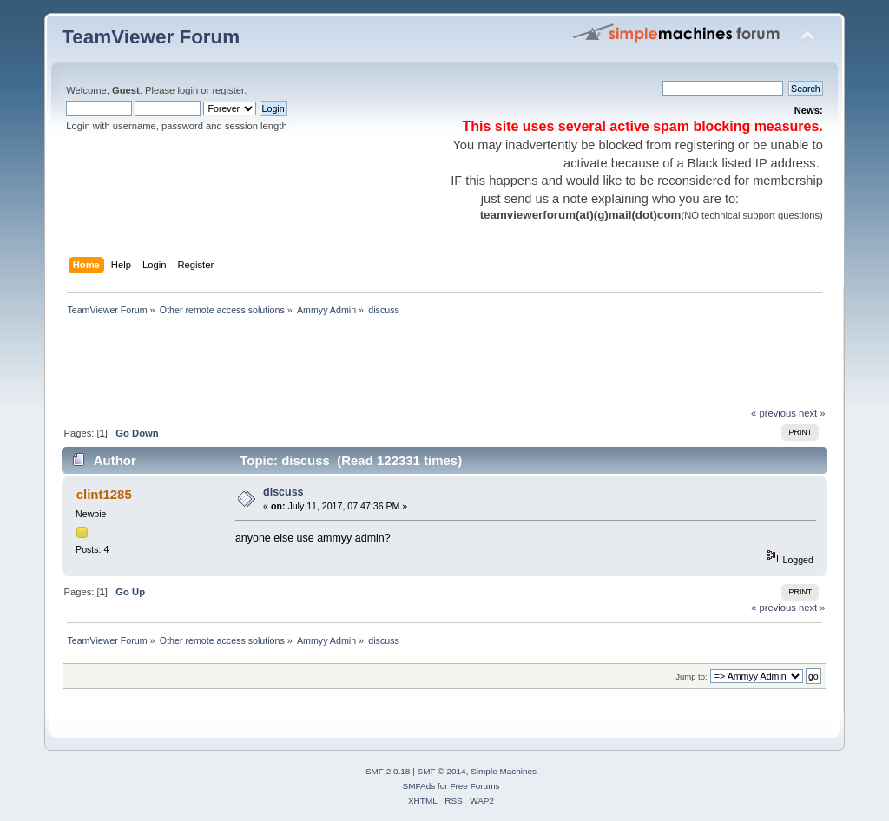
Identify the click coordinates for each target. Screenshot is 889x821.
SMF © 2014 (442, 771)
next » (812, 413)
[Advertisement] (378, 366)
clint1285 (104, 494)
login (187, 90)
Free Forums (474, 786)
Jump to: (691, 676)
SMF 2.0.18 (388, 771)
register (228, 90)
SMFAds (419, 786)
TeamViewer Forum (151, 37)
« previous (773, 413)
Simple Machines (504, 771)
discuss (283, 492)
